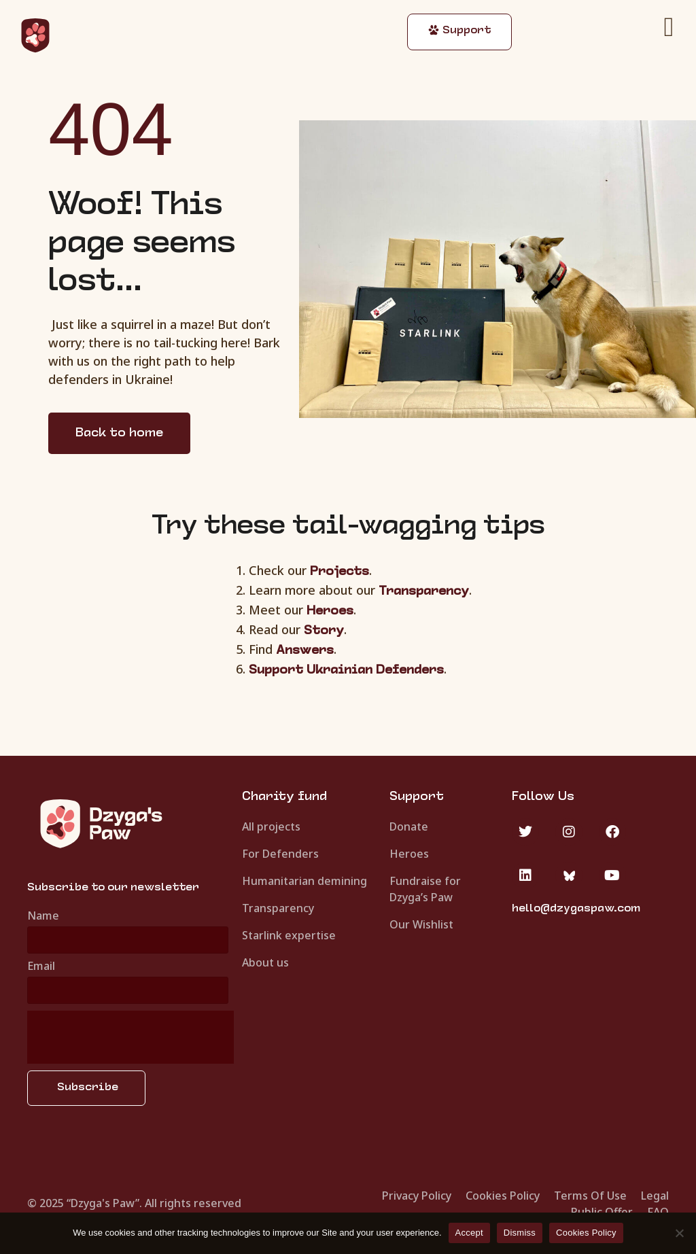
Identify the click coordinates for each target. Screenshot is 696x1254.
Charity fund (284, 797)
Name (43, 916)
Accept (469, 1232)
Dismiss (520, 1232)
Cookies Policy (586, 1232)
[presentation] (130, 1037)
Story (324, 631)
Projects (339, 572)
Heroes (330, 611)
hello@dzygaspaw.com (576, 908)
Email (41, 966)
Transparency (424, 591)
